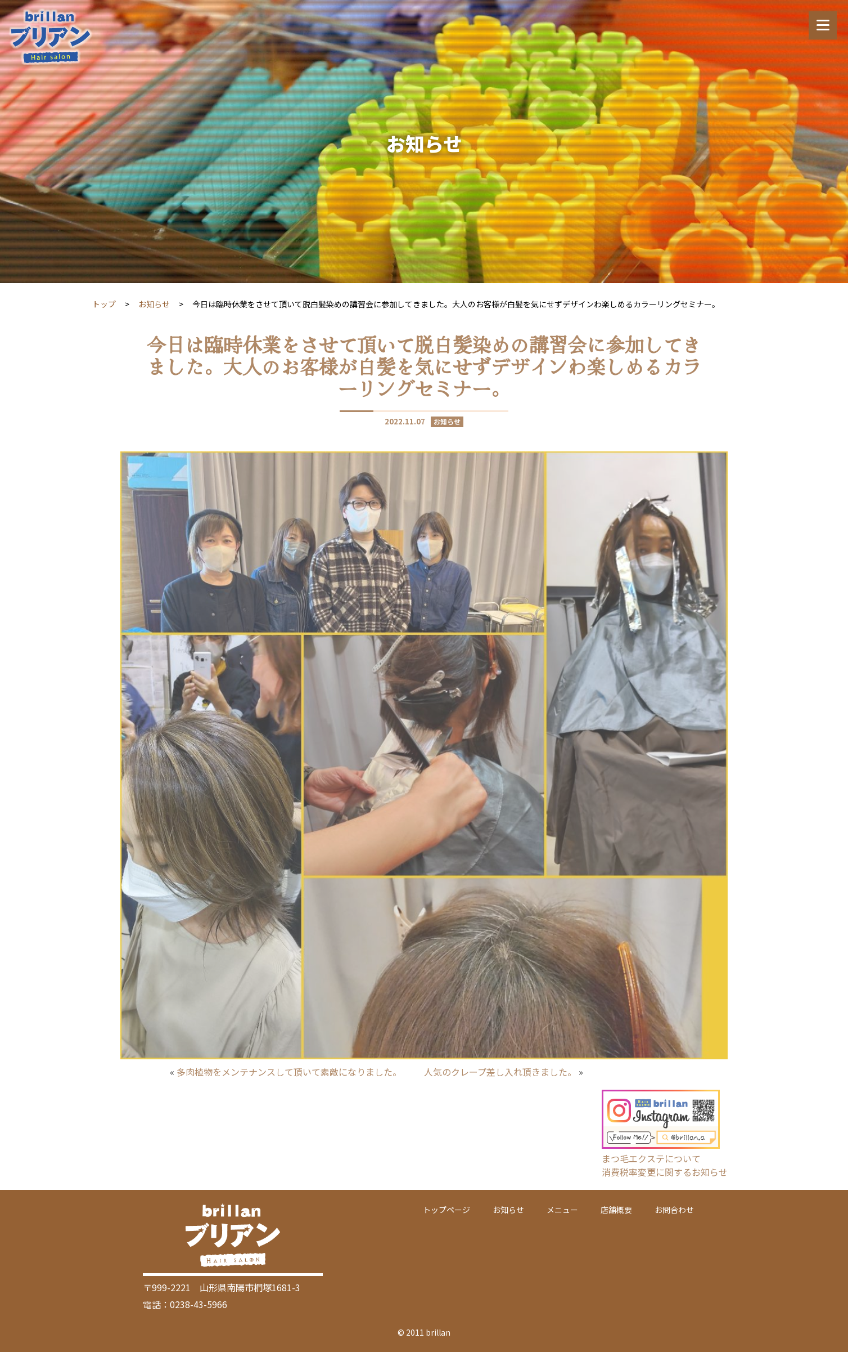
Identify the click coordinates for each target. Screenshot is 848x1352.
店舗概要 (616, 1209)
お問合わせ (674, 1209)
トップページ (446, 1209)
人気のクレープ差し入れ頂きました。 (500, 1071)
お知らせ (154, 304)
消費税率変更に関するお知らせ (665, 1172)
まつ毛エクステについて (651, 1158)
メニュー (562, 1209)
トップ (104, 304)
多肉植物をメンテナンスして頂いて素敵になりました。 (289, 1071)
